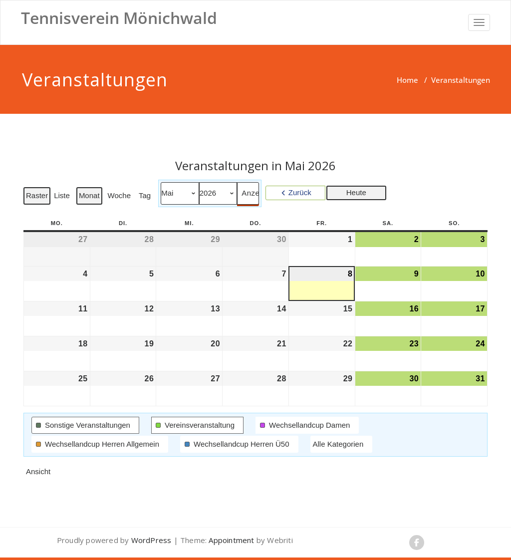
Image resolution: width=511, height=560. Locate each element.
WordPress (151, 540)
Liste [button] (62, 197)
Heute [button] (356, 192)
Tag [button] (145, 195)
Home (407, 80)
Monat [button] (89, 195)
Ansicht (39, 473)
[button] (85, 425)
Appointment (230, 540)
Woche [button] (119, 195)
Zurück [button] (299, 192)
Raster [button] (37, 197)
